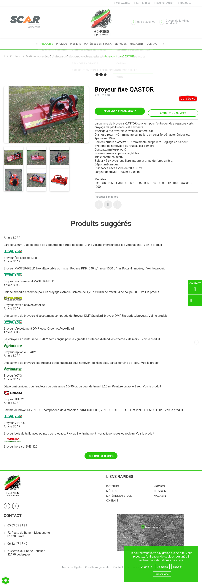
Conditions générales (97, 580)
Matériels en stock (98, 43)
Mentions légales (72, 580)
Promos (60, 43)
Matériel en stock (119, 508)
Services (121, 43)
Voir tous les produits (101, 468)
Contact (155, 43)
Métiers (74, 43)
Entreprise (142, 2)
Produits (45, 43)
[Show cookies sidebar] (5, 580)
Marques (184, 2)
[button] (119, 56)
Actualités (122, 2)
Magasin (160, 508)
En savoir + (144, 566)
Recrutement (164, 2)
